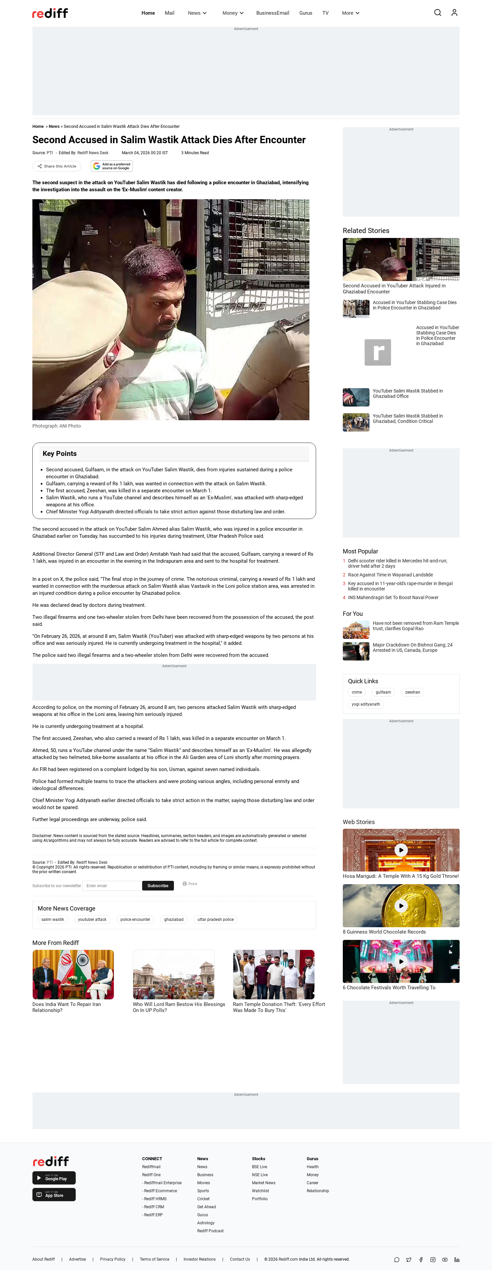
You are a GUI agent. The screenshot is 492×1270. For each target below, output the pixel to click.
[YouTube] (445, 1260)
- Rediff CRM (153, 1207)
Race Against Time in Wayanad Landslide (390, 574)
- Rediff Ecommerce (159, 1191)
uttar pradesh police (216, 919)
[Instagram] (433, 1260)
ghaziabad (174, 919)
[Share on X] (409, 1260)
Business (205, 1175)
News (197, 13)
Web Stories (359, 821)
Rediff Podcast (210, 1231)
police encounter (135, 919)
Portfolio (260, 1199)
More (350, 13)
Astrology (206, 1223)
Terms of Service (154, 1259)
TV (325, 13)
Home (148, 13)
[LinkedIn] (457, 1260)
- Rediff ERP (152, 1215)
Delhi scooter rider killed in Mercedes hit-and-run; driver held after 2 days (397, 563)
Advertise (77, 1259)
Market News (263, 1183)
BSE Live (259, 1167)
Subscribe (158, 885)
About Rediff (43, 1259)
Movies (203, 1183)
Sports (203, 1191)
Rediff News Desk (92, 153)
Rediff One (151, 1175)
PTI (50, 153)
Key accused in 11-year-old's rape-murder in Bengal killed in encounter (400, 586)
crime (357, 692)
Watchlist (260, 1191)
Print (190, 883)
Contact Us (240, 1259)
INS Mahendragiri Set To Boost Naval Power (393, 597)
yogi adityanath (366, 704)
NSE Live (260, 1175)
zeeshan (412, 692)
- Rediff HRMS (154, 1199)
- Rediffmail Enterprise (162, 1183)
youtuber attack (92, 919)
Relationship (318, 1191)
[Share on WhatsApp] (397, 1260)
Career (312, 1183)
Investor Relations (200, 1259)
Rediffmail (151, 1167)
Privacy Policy (113, 1259)
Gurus (305, 13)
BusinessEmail (272, 13)
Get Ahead (206, 1207)
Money (233, 13)
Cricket (203, 1199)
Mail (170, 13)
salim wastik (52, 919)
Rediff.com (288, 1259)
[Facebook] (421, 1260)
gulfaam (383, 692)
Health (313, 1167)
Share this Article (56, 166)
